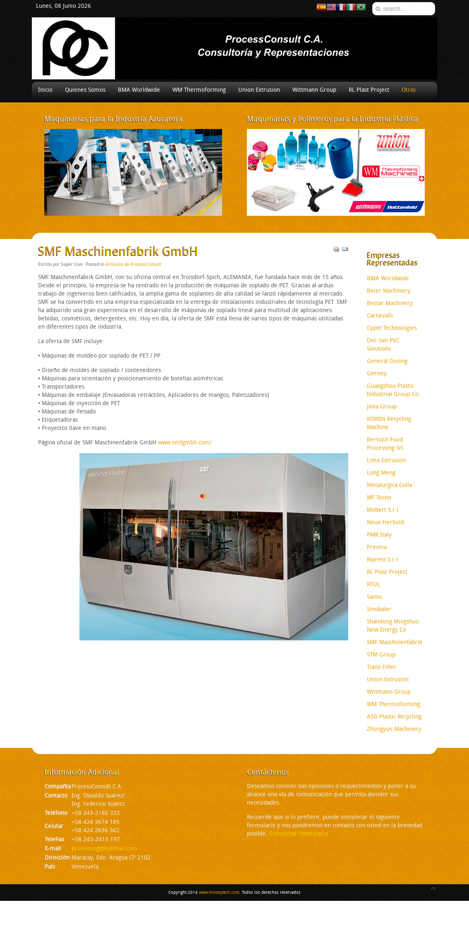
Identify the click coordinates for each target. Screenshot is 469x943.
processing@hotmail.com (104, 848)
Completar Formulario (298, 833)
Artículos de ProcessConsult (133, 264)
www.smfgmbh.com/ (185, 442)
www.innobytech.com (219, 892)
